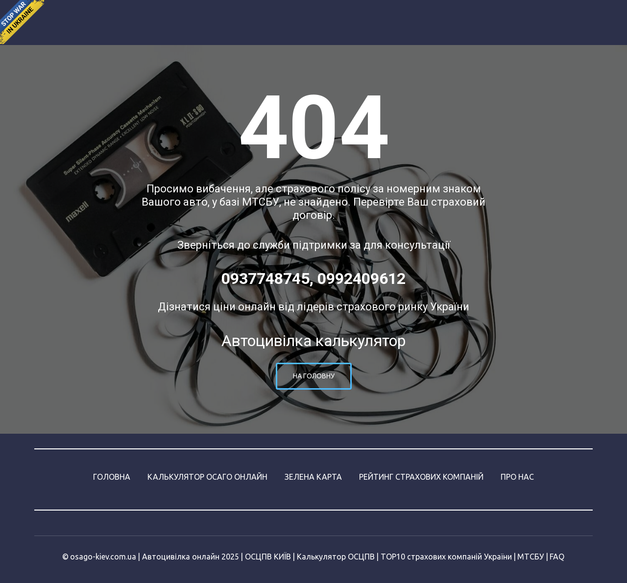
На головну (314, 376)
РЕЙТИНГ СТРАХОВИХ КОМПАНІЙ (421, 476)
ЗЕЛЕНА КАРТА (313, 476)
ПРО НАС (517, 476)
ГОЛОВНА (111, 476)
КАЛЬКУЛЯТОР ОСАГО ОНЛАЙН (207, 476)
